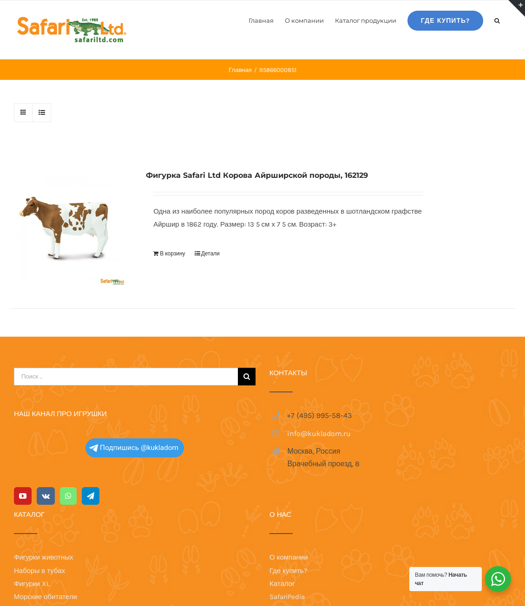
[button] (497, 19)
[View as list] (42, 113)
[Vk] (46, 391)
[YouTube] (23, 391)
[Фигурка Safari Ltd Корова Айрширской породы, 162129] (67, 227)
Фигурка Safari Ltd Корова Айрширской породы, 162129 (257, 175)
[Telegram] (90, 391)
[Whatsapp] (68, 391)
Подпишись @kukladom (133, 343)
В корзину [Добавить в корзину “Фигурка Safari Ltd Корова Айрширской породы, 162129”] (172, 253)
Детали (210, 253)
